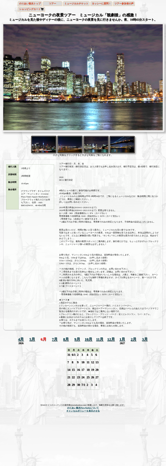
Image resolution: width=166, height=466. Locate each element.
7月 (55, 339)
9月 (77, 339)
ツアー (52, 3)
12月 (111, 339)
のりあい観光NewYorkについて (83, 408)
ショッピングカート (30, 9)
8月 (66, 339)
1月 (122, 339)
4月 (21, 339)
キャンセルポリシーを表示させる (83, 411)
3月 (145, 339)
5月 (32, 339)
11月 (100, 339)
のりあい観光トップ (30, 3)
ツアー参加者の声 (124, 3)
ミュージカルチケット (76, 3)
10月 (88, 339)
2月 (133, 339)
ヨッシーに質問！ (101, 3)
